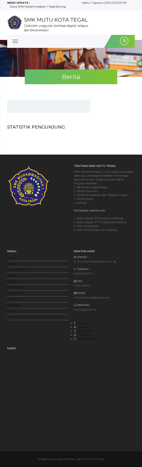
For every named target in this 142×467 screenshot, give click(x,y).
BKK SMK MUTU (17, 269)
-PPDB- (12, 258)
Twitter (83, 327)
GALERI (12, 275)
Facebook (85, 323)
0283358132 (86, 338)
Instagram (85, 331)
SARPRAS (13, 305)
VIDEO (11, 317)
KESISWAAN (15, 287)
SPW (10, 311)
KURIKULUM (15, 293)
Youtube (83, 335)
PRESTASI (13, 299)
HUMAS (12, 281)
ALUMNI (12, 263)
